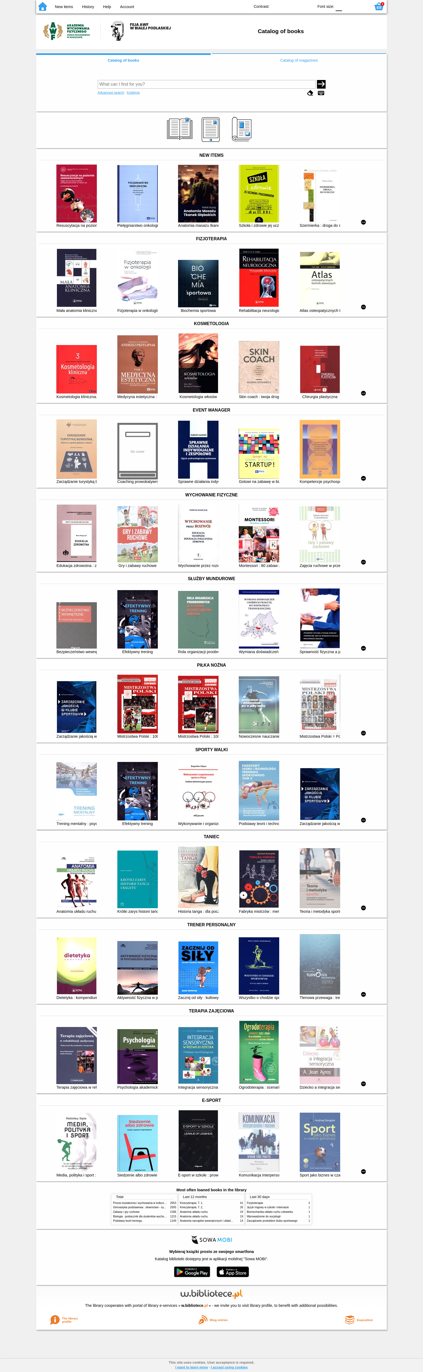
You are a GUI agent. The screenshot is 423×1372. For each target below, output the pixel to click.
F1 (348, 6)
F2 (360, 6)
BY (308, 6)
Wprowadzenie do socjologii (264, 1216)
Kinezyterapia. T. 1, (191, 1203)
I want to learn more (191, 1367)
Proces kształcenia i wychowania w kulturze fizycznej (145, 1203)
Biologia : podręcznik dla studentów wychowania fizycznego (149, 1216)
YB (297, 6)
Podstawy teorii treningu (127, 1220)
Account (127, 7)
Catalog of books (123, 60)
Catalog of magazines (299, 60)
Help (107, 7)
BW (286, 6)
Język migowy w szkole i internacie (268, 1207)
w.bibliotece (194, 1305)
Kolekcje (133, 92)
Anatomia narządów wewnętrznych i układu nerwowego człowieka (219, 1220)
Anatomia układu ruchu (194, 1211)
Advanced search (111, 92)
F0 (338, 6)
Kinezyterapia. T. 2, (191, 1207)
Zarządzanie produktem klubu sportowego (272, 1220)
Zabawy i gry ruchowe (126, 1211)
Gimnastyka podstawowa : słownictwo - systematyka (144, 1207)
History (88, 7)
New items (64, 7)
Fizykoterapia (255, 1203)
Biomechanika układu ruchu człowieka (270, 1211)
